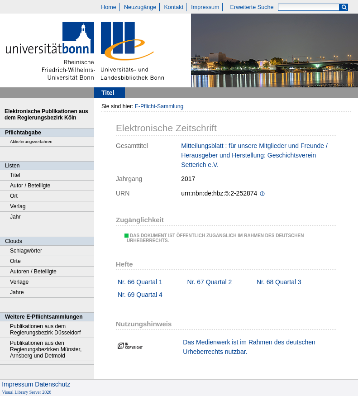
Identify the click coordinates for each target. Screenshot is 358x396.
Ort (14, 196)
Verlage (19, 282)
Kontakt (173, 7)
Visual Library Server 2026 (26, 392)
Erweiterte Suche (252, 7)
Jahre (17, 292)
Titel (15, 175)
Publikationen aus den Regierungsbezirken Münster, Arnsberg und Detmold (45, 349)
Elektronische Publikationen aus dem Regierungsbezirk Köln (46, 114)
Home (108, 7)
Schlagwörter (26, 251)
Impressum (205, 7)
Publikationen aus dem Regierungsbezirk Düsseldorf (45, 329)
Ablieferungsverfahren (31, 141)
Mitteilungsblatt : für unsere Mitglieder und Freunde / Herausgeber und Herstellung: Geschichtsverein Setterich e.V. (254, 155)
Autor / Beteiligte (30, 185)
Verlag (18, 206)
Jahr (15, 217)
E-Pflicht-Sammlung (159, 106)
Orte (15, 261)
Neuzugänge (140, 7)
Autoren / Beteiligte (33, 271)
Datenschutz (52, 384)
